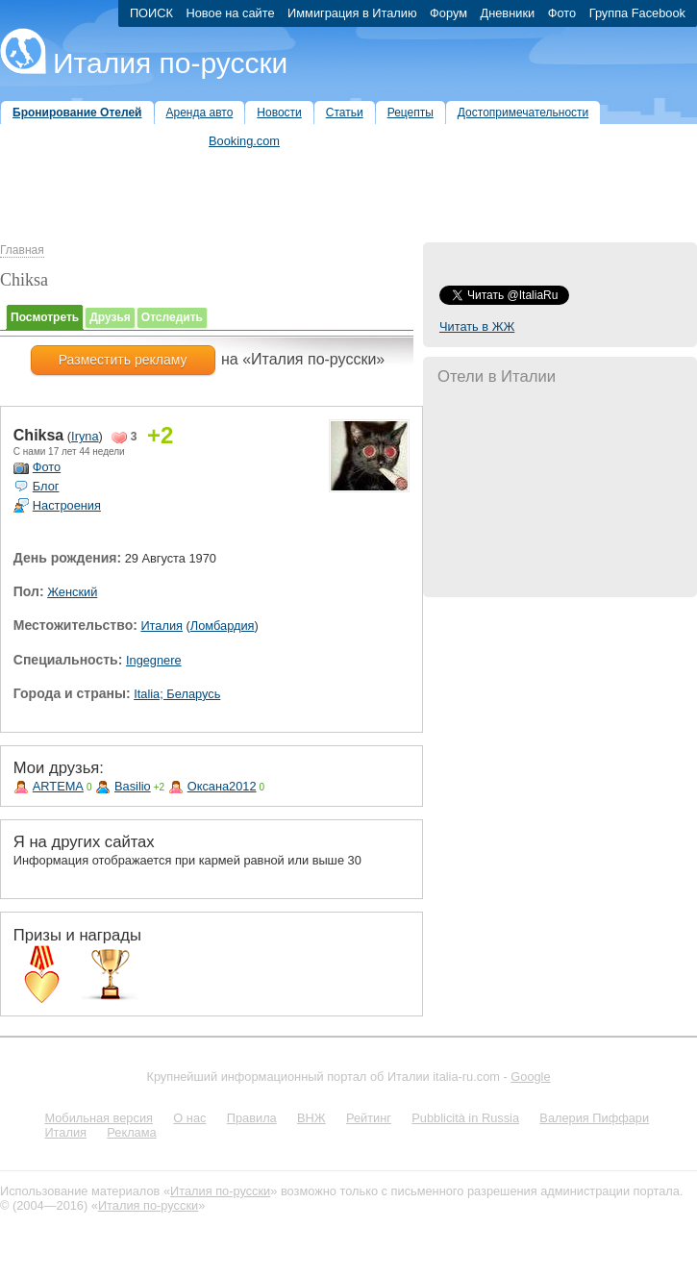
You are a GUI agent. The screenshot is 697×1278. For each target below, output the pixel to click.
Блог (46, 486)
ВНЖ (311, 1118)
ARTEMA (58, 786)
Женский (72, 592)
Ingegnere (154, 660)
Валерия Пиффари (594, 1118)
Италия (161, 625)
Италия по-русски (170, 63)
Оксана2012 (222, 786)
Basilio (132, 786)
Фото (47, 467)
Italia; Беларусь (177, 694)
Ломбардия (222, 625)
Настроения (67, 505)
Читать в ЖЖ (476, 326)
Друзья (110, 317)
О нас (189, 1118)
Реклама (131, 1132)
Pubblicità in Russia (465, 1118)
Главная (22, 250)
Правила (252, 1118)
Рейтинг (368, 1118)
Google (530, 1076)
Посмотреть (45, 317)
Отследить (172, 317)
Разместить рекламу (123, 359)
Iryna (84, 436)
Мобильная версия (98, 1118)
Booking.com (244, 141)
